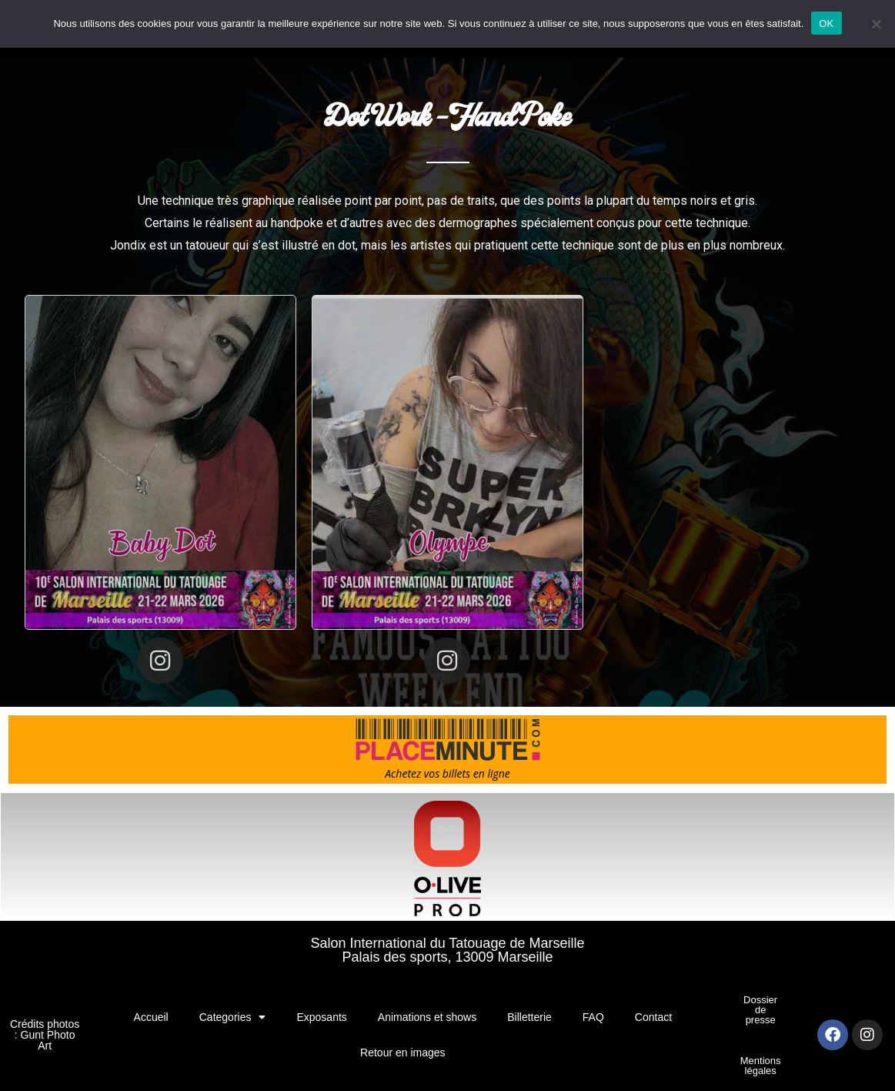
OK (826, 23)
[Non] (875, 24)
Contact (653, 1017)
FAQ (593, 1017)
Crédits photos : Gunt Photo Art (44, 1035)
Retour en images (403, 1052)
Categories (232, 1017)
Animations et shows (427, 1017)
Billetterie (529, 1017)
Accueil (151, 1017)
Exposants (321, 1017)
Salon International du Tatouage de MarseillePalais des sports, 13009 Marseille (448, 950)
